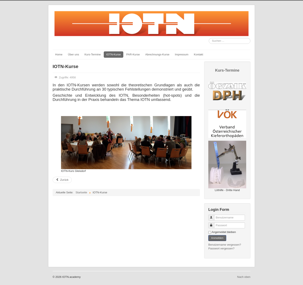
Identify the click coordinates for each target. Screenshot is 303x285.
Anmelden (217, 238)
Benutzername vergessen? (224, 244)
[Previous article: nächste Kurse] (62, 180)
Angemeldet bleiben (224, 232)
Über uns (73, 54)
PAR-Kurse (133, 54)
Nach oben (243, 276)
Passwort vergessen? (221, 248)
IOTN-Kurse (113, 54)
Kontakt (198, 54)
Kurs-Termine (92, 54)
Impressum (181, 54)
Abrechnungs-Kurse (157, 54)
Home (58, 54)
